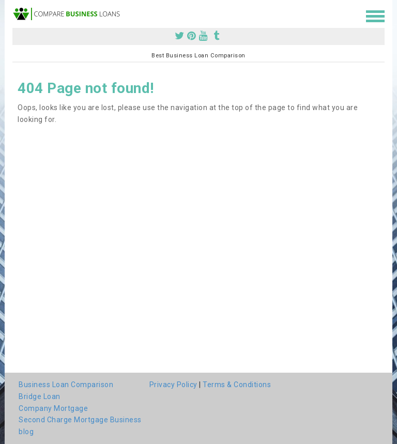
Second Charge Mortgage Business (80, 420)
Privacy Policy (173, 384)
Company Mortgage (53, 408)
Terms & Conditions (237, 384)
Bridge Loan (39, 396)
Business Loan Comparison (66, 384)
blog (26, 431)
